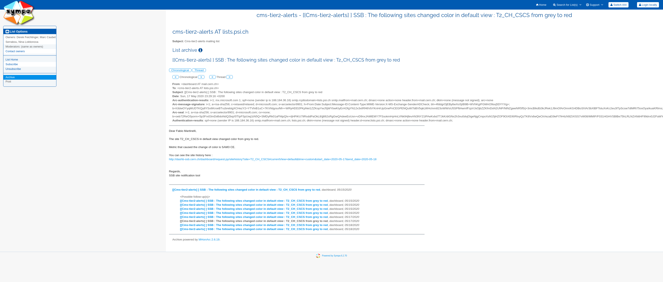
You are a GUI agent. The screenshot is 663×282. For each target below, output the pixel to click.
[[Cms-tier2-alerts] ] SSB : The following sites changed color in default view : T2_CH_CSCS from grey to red (246, 189)
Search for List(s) (565, 4)
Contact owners (15, 51)
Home (541, 4)
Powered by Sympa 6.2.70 (334, 255)
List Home (12, 59)
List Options (16, 31)
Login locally (648, 4)
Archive (10, 77)
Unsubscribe (13, 68)
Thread (199, 70)
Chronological (180, 70)
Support (592, 4)
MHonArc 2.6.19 (209, 239)
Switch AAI (618, 4)
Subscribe (12, 64)
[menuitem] (541, 5)
